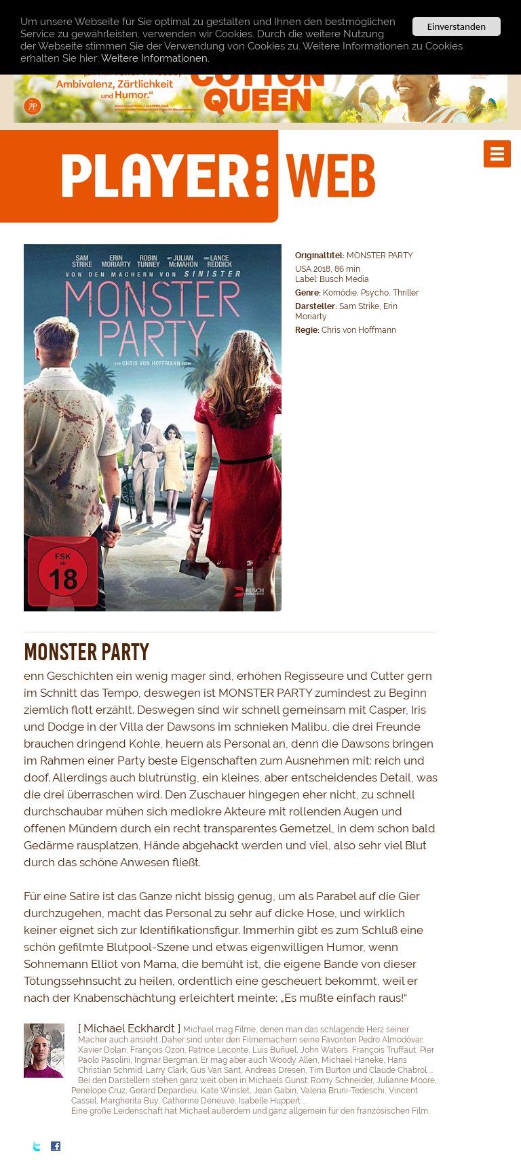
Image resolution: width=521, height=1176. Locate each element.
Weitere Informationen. (155, 58)
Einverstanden (456, 26)
